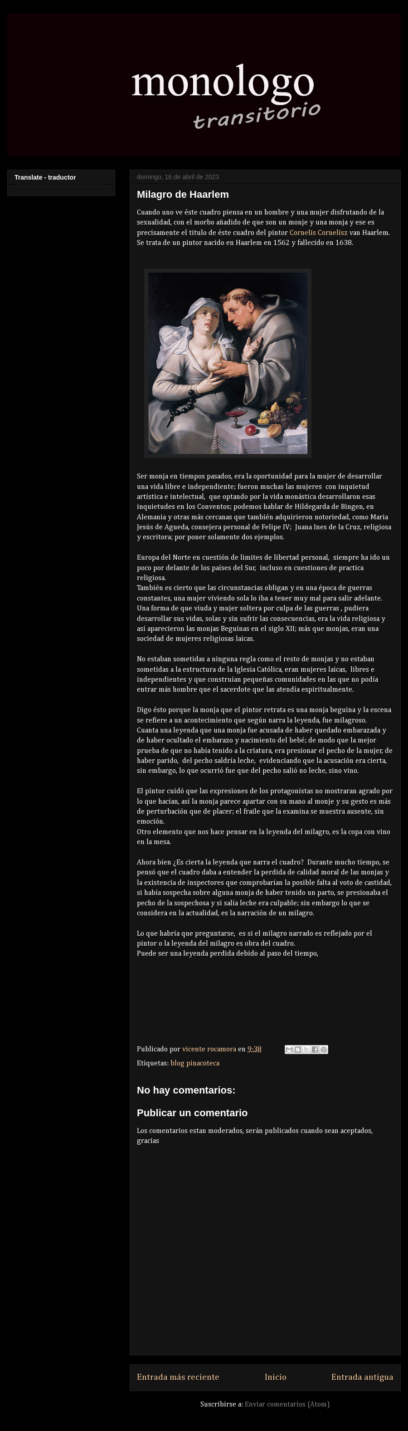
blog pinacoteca (194, 1063)
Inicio (276, 1377)
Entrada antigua (362, 1377)
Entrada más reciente (178, 1377)
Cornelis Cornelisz (319, 233)
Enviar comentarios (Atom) (287, 1404)
